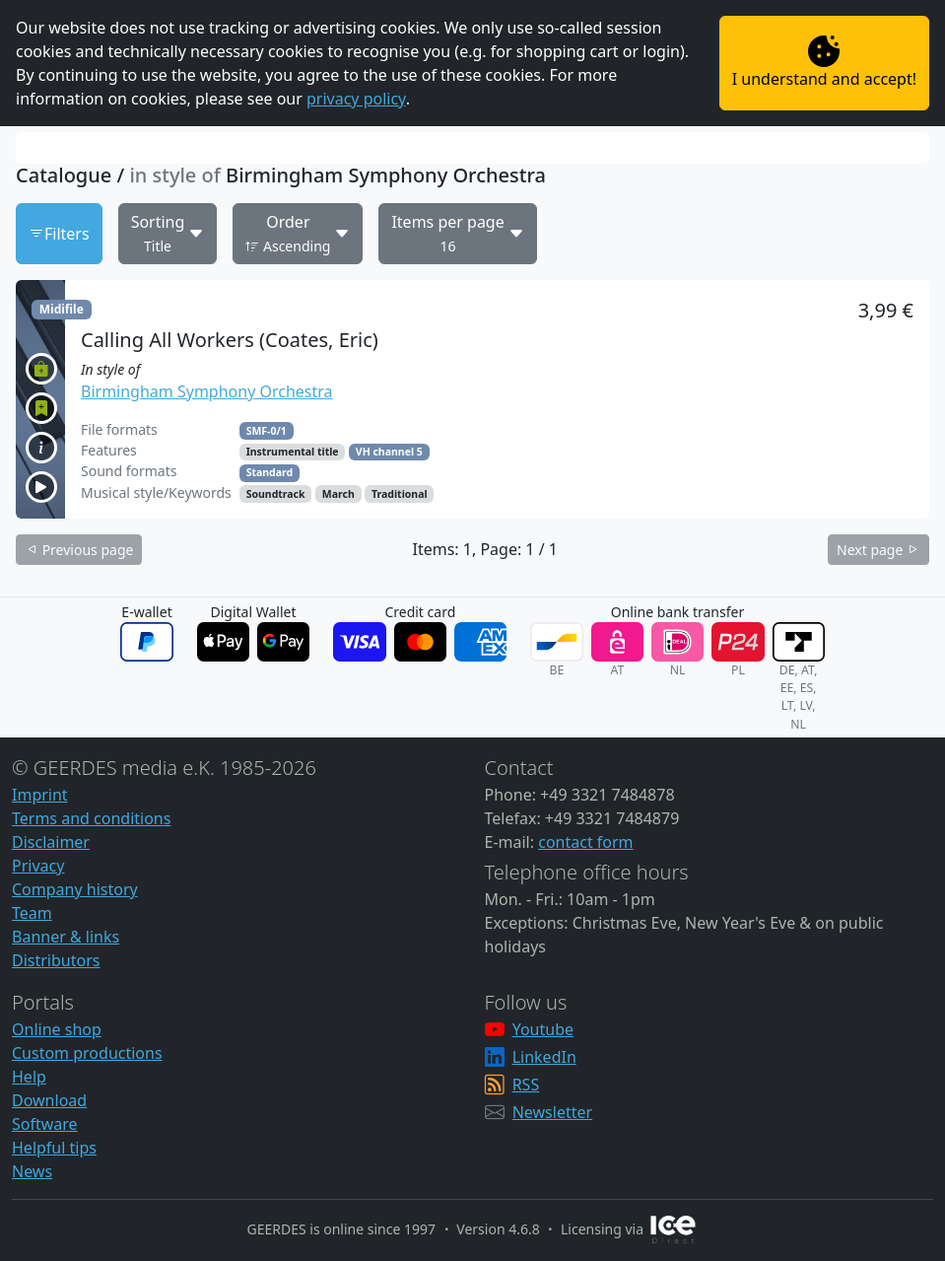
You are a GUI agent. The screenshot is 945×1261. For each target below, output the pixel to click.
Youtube (543, 1029)
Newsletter (552, 1112)
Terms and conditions (91, 818)
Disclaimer (51, 842)
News (32, 1171)
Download (49, 1100)
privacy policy (356, 98)
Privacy (38, 865)
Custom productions (87, 1053)
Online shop (56, 1029)
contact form (585, 842)
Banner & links (65, 936)
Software (45, 1124)
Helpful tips (54, 1147)
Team (32, 913)
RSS (526, 1084)
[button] (472, 399)
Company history (75, 889)
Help (29, 1076)
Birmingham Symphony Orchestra (207, 391)
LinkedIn (544, 1057)
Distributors (56, 960)
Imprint (40, 795)
